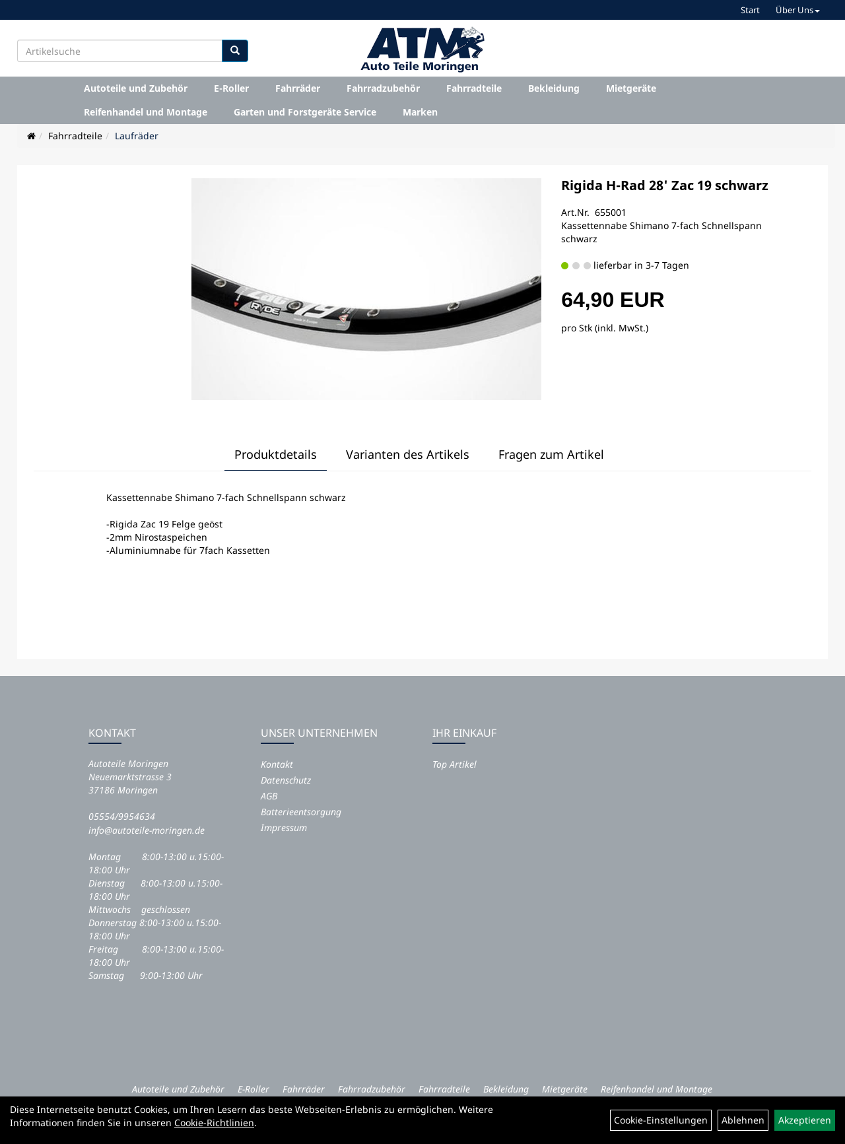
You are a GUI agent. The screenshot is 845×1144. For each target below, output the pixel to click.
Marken (420, 112)
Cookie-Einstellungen (661, 1120)
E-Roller (231, 88)
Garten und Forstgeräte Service (305, 112)
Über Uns (798, 10)
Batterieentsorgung (301, 811)
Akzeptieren (804, 1120)
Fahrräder (297, 88)
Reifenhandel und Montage (145, 112)
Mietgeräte (631, 88)
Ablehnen (743, 1120)
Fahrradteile (474, 88)
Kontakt (277, 764)
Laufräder (136, 135)
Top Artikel (454, 764)
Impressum (284, 827)
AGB (269, 796)
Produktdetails (275, 454)
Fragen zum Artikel (551, 454)
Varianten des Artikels (407, 454)
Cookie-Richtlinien (214, 1122)
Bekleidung (554, 88)
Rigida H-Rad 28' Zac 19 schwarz (664, 185)
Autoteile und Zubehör (135, 88)
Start (750, 10)
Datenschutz (286, 780)
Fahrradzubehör (383, 88)
